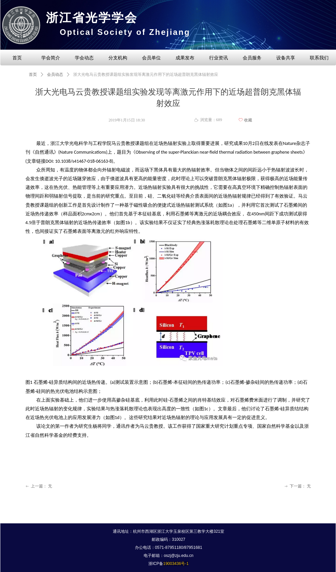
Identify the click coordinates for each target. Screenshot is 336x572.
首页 (33, 74)
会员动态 (55, 74)
